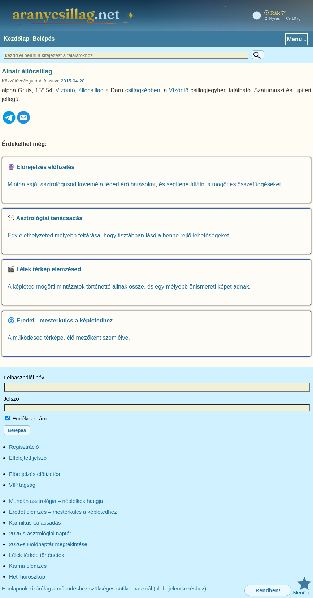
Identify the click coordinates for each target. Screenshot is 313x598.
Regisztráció (24, 447)
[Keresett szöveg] (126, 55)
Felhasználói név (24, 377)
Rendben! (267, 590)
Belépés (43, 39)
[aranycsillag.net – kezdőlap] (74, 15)
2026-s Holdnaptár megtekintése (48, 544)
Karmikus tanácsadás (35, 522)
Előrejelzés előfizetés (34, 474)
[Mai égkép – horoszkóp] (274, 16)
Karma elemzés (28, 566)
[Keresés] (258, 54)
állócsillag (91, 90)
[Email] (23, 123)
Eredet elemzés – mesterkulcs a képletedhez (63, 512)
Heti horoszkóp (27, 577)
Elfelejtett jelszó (28, 458)
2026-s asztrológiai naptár (40, 533)
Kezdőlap (16, 39)
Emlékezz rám (26, 418)
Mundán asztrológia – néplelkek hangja (56, 501)
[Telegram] (9, 123)
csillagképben (142, 90)
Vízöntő (65, 90)
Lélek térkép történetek (36, 555)
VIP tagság (22, 485)
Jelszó (11, 399)
